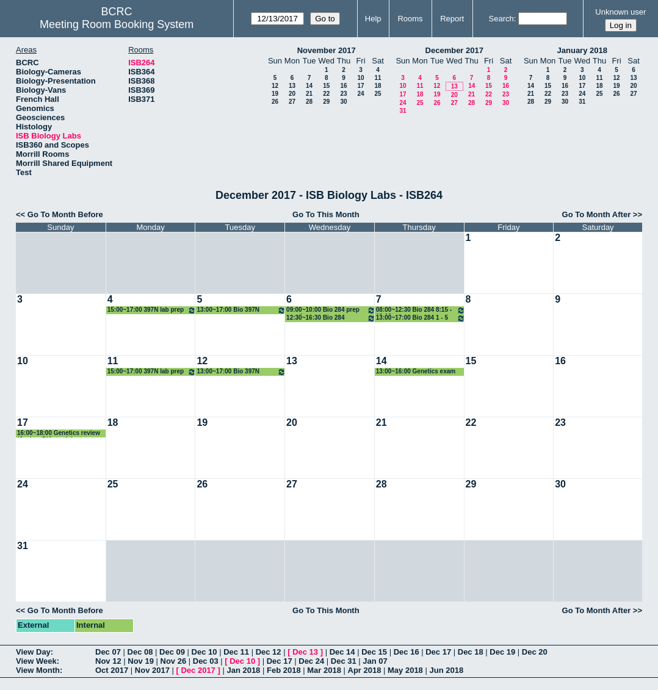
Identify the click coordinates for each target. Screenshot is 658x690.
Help (373, 18)
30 (343, 101)
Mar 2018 (324, 670)
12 (275, 85)
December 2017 (454, 50)
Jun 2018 (446, 670)
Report (452, 18)
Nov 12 (108, 661)
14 (309, 85)
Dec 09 (172, 651)
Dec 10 (204, 651)
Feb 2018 (284, 670)
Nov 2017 (152, 670)
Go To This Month (326, 214)
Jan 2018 (243, 670)
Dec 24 (311, 661)
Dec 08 (140, 651)
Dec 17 (438, 651)
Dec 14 (342, 651)
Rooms (409, 18)
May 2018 (405, 670)
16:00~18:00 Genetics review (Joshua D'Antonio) (58, 433)
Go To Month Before (65, 214)
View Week (36, 661)
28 (309, 101)
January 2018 (582, 50)
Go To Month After (596, 214)
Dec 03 (206, 661)
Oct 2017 (111, 670)
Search (501, 18)
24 (360, 93)
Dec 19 (502, 651)
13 (292, 85)
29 (326, 101)
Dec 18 (470, 651)
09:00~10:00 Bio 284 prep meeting (330, 310)
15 (326, 85)
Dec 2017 (198, 670)
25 (377, 93)
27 (292, 101)
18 (377, 85)
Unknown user (620, 11)
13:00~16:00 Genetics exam (415, 371)
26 (275, 101)
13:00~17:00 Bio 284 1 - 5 (420, 318)
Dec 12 (268, 651)
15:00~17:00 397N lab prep (152, 310)
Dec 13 (305, 651)
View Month (38, 670)
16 (343, 85)
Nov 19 (141, 661)
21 (309, 93)
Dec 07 (108, 651)
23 (343, 93)
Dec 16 (406, 651)
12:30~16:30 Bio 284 (330, 318)
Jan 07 (375, 661)
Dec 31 (343, 661)
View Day (33, 651)
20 (292, 93)
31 (402, 110)
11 (377, 77)
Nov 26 (174, 661)
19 (275, 93)
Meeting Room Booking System (116, 24)
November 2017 (326, 50)
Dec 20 (535, 651)
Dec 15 (374, 651)
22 (326, 93)
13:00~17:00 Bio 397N (241, 310)
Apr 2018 (364, 670)
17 (360, 85)
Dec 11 (236, 651)
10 (360, 77)
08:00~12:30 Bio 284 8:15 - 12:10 (420, 310)
